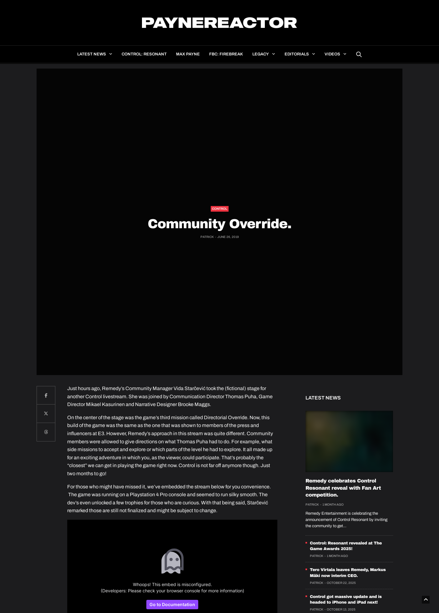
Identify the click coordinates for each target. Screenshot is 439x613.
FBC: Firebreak (226, 54)
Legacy (260, 54)
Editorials (297, 54)
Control (219, 208)
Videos (332, 54)
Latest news (91, 54)
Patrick (207, 237)
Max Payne (188, 54)
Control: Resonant (144, 54)
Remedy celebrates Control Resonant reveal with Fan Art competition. (343, 488)
